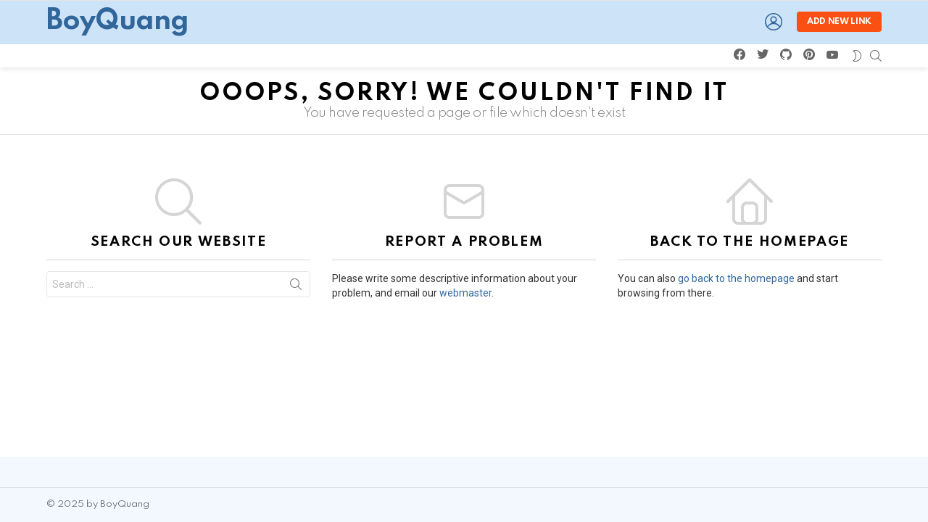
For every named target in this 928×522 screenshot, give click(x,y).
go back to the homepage (736, 278)
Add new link (839, 21)
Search (295, 287)
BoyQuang (117, 21)
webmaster (465, 293)
